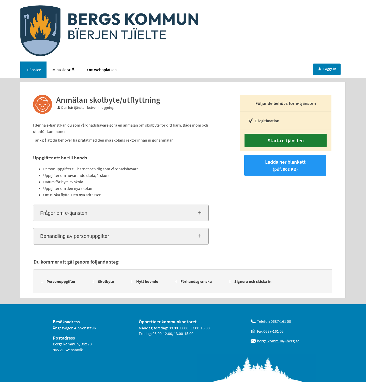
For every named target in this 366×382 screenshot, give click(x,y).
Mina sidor (63, 69)
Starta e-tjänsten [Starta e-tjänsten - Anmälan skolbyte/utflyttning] (286, 140)
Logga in (327, 69)
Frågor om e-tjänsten (63, 213)
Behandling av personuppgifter (74, 236)
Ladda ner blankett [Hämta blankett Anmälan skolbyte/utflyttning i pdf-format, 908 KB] (285, 165)
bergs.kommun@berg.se (278, 340)
